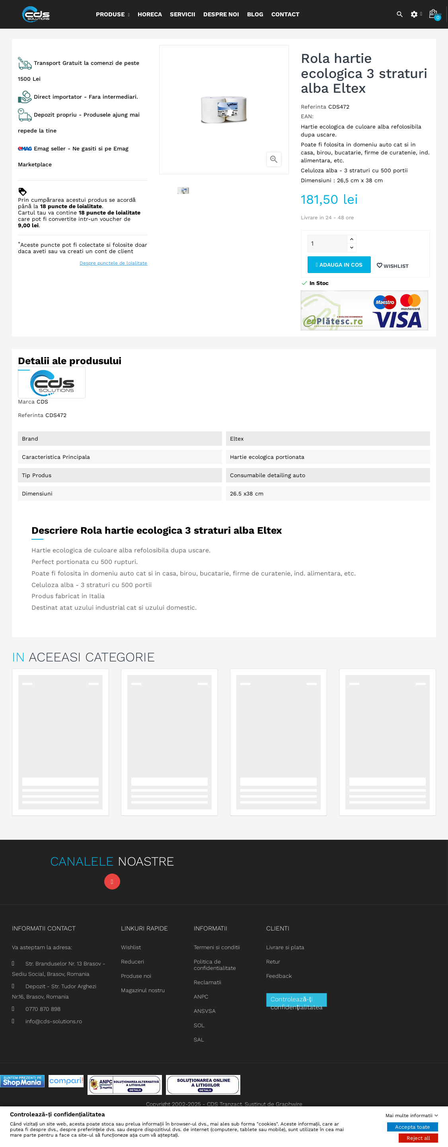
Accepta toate (412, 1126)
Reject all (418, 1138)
